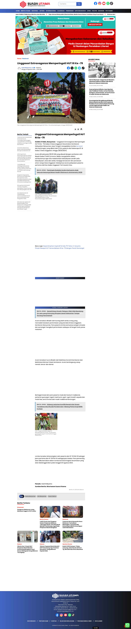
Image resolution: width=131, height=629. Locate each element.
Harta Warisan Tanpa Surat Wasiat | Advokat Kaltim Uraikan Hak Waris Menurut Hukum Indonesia (101, 81)
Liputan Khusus (80, 11)
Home (18, 11)
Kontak (54, 621)
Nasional (35, 11)
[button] (75, 129)
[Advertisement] (60, 209)
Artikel (42, 11)
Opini (89, 11)
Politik (94, 11)
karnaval (79, 146)
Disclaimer (98, 621)
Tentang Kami (43, 621)
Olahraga (60, 11)
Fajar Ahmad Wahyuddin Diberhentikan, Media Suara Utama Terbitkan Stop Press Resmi (77, 14)
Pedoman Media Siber (84, 621)
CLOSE (96, 628)
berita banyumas (30, 496)
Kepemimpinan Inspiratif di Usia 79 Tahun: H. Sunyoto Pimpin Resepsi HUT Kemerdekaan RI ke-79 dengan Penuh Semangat (59, 247)
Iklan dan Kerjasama (67, 621)
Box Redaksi (31, 621)
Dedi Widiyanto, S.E (27, 67)
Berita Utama (25, 11)
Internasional (51, 11)
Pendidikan (70, 11)
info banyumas (41, 496)
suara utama (52, 496)
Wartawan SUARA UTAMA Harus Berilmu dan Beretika (30, 14)
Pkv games (109, 11)
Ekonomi (101, 11)
